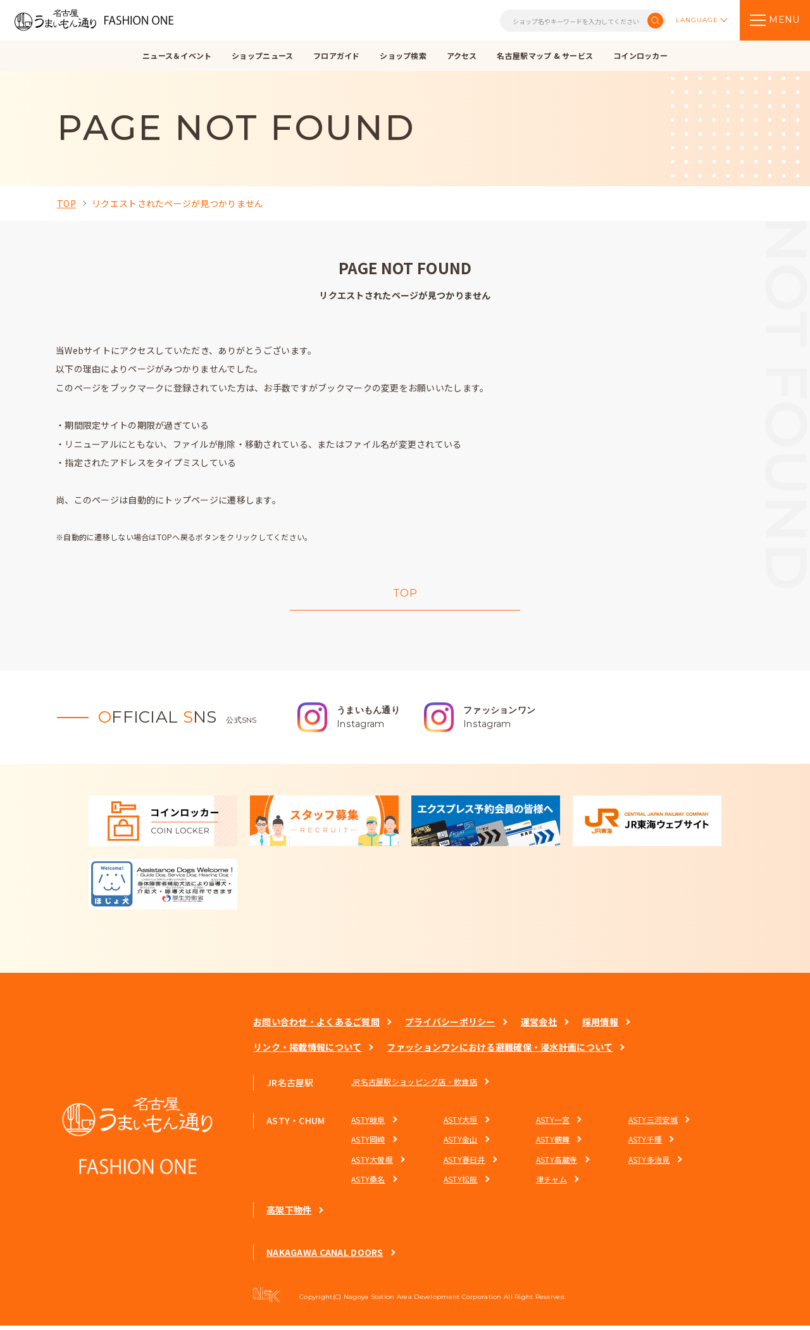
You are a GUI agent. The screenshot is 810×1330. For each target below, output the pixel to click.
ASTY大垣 (461, 1123)
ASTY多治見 (649, 1163)
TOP (66, 203)
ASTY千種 (645, 1143)
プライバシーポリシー (450, 1026)
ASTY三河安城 (652, 1123)
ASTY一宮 (552, 1123)
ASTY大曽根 (372, 1163)
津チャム (550, 1183)
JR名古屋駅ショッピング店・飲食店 (414, 1085)
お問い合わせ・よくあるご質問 (316, 1026)
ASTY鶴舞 (552, 1143)
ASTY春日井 (464, 1163)
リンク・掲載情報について (307, 1051)
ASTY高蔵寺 (556, 1163)
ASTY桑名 (368, 1183)
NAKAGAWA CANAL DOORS (324, 1256)
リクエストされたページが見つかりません (177, 203)
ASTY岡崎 (368, 1143)
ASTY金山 (461, 1143)
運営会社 (539, 1026)
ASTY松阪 (461, 1183)
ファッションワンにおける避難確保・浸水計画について (500, 1051)
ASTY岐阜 (368, 1123)
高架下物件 (288, 1214)
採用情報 (600, 1026)
